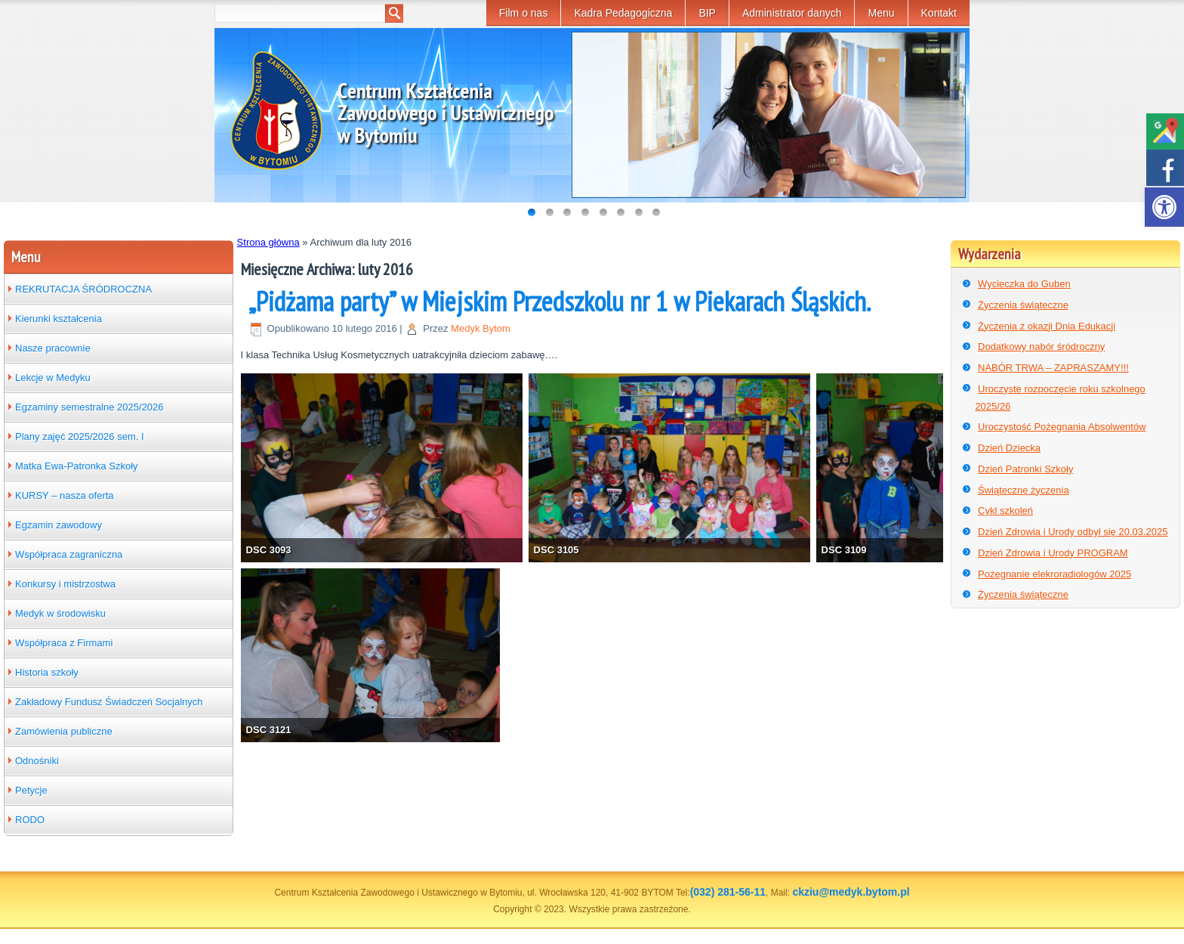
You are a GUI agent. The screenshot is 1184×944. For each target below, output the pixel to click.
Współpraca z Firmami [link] (64, 642)
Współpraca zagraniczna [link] (68, 554)
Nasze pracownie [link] (53, 348)
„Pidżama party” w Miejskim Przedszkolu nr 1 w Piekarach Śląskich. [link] (559, 301)
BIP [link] (707, 13)
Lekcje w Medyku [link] (53, 377)
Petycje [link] (31, 790)
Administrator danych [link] (792, 13)
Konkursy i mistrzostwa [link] (65, 584)
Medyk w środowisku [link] (60, 613)
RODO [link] (30, 819)
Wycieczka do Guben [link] (1024, 283)
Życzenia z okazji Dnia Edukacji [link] (1046, 326)
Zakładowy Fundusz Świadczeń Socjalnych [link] (109, 701)
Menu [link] (881, 13)
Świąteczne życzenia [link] (1023, 490)
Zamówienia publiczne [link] (64, 731)
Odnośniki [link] (37, 760)
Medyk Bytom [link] (480, 328)
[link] (1164, 207)
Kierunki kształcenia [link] (58, 318)
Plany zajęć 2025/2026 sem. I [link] (79, 436)
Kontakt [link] (939, 13)
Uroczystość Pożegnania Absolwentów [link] (1062, 426)
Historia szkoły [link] (47, 672)
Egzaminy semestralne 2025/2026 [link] (89, 407)
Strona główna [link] (268, 242)
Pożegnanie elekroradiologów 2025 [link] (1054, 574)
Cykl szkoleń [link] (1005, 510)
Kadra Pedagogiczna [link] (623, 13)
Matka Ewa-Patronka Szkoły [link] (76, 466)
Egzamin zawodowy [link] (58, 525)
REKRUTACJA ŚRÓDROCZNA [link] (83, 289)
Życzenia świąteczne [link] (1023, 305)
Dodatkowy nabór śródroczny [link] (1041, 346)
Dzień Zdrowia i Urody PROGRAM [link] (1053, 553)
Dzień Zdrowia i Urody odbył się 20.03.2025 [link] (1072, 531)
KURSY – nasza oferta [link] (64, 495)
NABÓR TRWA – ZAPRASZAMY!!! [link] (1053, 367)
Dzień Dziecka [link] (1009, 447)
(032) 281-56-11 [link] (728, 892)
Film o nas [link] (523, 13)
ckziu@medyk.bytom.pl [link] (850, 892)
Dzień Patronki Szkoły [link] (1025, 469)
